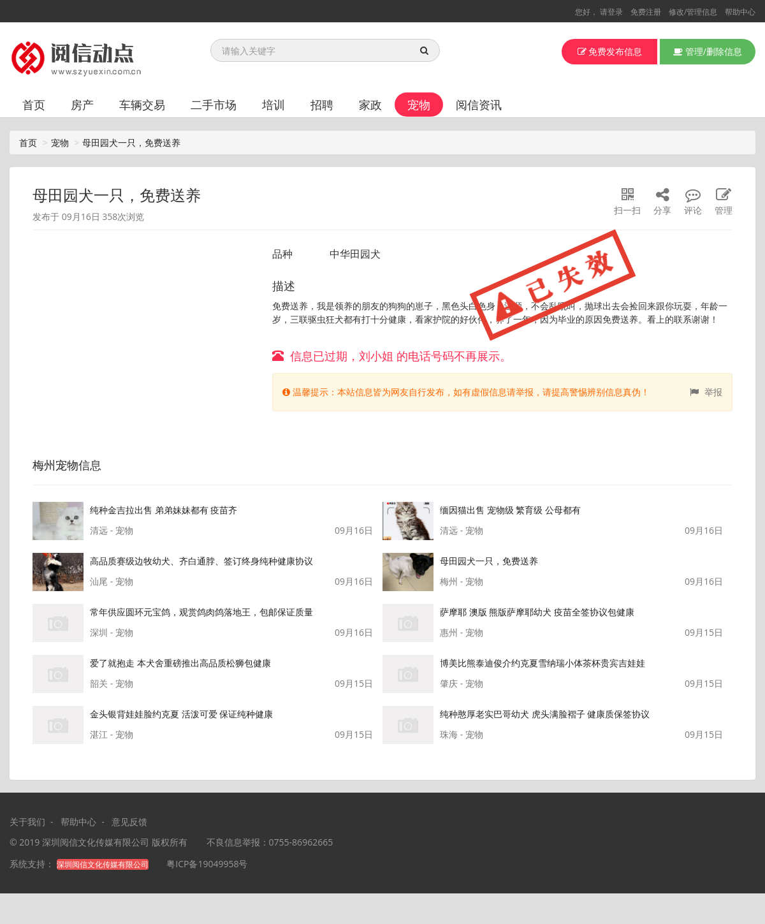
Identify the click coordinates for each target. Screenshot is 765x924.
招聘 (321, 104)
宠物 (418, 104)
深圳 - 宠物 (111, 632)
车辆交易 (142, 104)
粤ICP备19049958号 (206, 864)
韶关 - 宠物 (111, 683)
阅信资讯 (479, 104)
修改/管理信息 (693, 11)
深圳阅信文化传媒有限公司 (95, 842)
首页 (33, 104)
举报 (706, 392)
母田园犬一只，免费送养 (131, 142)
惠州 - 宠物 (461, 632)
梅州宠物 (55, 465)
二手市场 (214, 104)
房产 (82, 104)
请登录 (611, 11)
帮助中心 (740, 11)
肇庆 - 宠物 (461, 683)
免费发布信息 (610, 51)
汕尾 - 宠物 (111, 581)
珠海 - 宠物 (461, 734)
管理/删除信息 (707, 51)
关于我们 (27, 822)
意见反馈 (129, 822)
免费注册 (645, 11)
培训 (273, 104)
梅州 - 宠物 (461, 581)
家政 (370, 104)
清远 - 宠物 (111, 530)
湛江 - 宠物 (111, 734)
